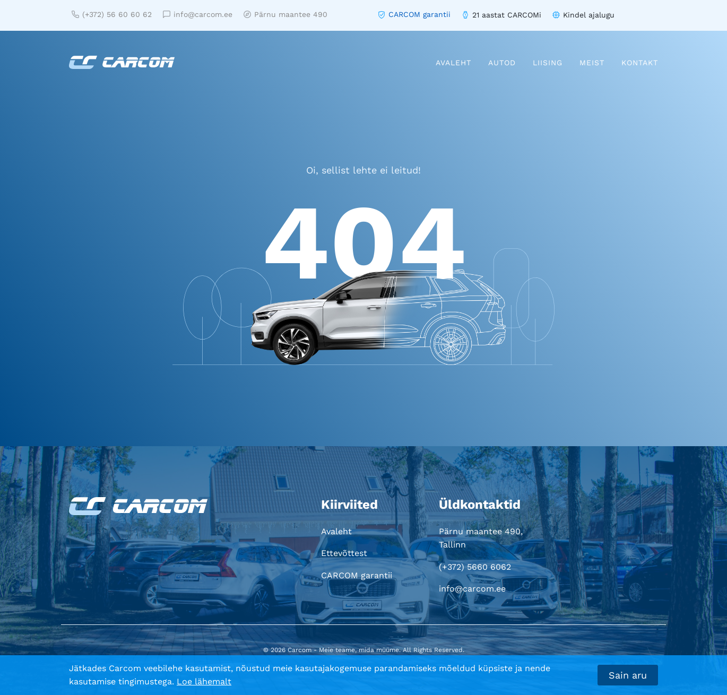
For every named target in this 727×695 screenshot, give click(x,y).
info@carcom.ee (197, 14)
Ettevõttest (344, 553)
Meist (591, 62)
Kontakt (639, 62)
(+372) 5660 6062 (475, 567)
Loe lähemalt (204, 681)
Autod (502, 62)
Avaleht (453, 62)
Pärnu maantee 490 (285, 14)
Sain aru (628, 675)
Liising (547, 62)
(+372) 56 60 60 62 (112, 14)
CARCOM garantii (419, 14)
